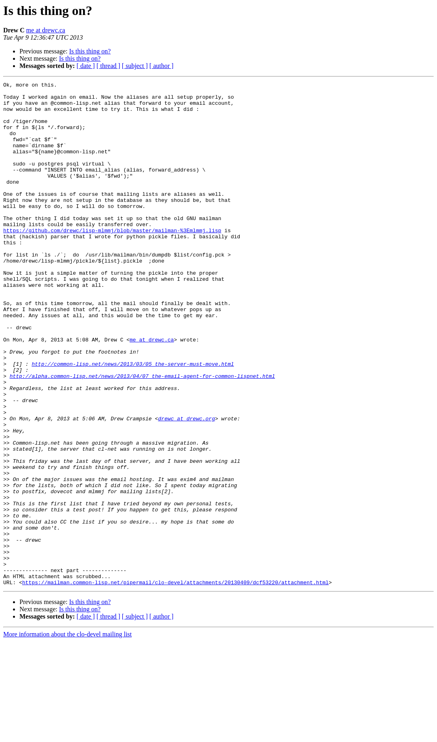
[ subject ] (135, 65)
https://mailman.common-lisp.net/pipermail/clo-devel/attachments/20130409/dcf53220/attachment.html (175, 683)
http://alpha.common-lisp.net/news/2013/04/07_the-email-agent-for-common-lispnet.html (142, 435)
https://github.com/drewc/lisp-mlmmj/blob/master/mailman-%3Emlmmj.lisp (112, 260)
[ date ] (86, 65)
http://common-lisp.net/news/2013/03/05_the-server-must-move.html (133, 420)
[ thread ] (108, 65)
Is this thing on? (90, 51)
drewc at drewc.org (186, 486)
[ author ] (161, 65)
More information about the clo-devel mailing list (67, 734)
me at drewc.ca (45, 30)
